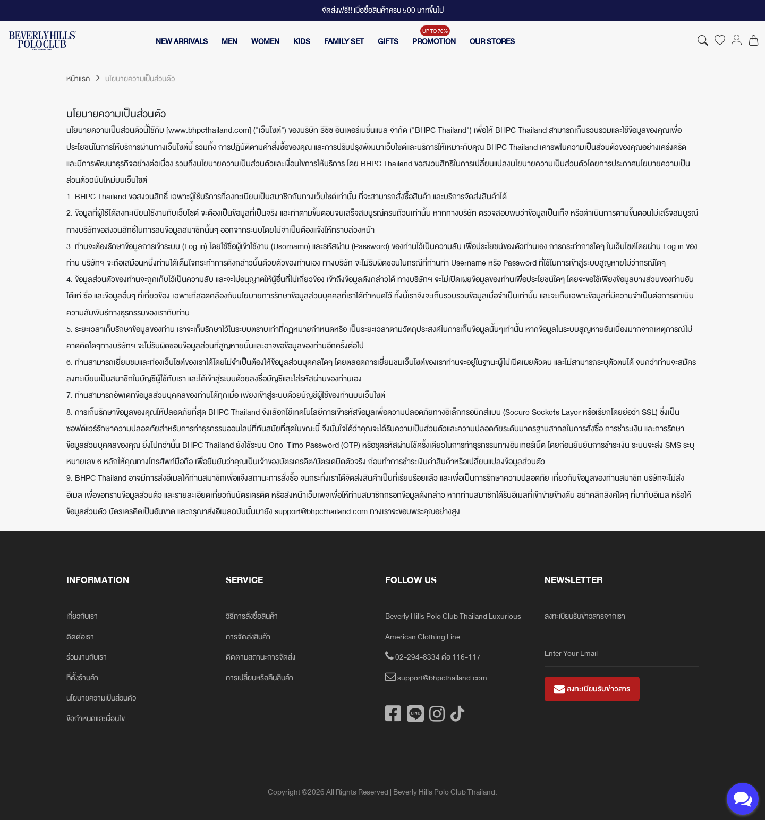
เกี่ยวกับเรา (82, 616)
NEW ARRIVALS (182, 41)
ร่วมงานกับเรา (86, 657)
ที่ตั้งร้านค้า (82, 678)
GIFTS (388, 41)
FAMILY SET (344, 41)
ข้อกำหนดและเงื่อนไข (95, 718)
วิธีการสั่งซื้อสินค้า (252, 616)
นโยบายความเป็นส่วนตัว (101, 698)
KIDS (301, 41)
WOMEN (265, 41)
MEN (229, 41)
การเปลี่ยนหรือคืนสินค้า (259, 678)
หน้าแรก (83, 79)
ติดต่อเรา (80, 637)
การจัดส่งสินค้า (248, 637)
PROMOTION (434, 41)
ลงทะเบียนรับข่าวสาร (592, 689)
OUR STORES (492, 41)
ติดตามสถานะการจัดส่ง (260, 657)
